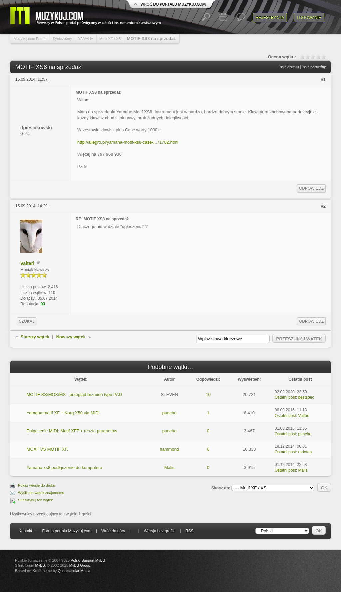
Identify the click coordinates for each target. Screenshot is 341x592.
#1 (323, 79)
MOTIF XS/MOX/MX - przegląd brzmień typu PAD (74, 394)
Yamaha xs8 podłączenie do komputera (64, 467)
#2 (323, 206)
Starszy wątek (35, 336)
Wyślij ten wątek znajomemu (41, 493)
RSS (189, 531)
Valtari (27, 263)
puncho (169, 412)
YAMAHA (85, 39)
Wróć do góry (113, 531)
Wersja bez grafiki (159, 531)
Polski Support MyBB (88, 560)
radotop (305, 452)
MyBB (40, 565)
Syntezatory (62, 39)
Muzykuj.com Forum (30, 39)
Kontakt (25, 531)
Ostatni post (285, 397)
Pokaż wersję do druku (36, 485)
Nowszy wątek (71, 336)
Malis (169, 467)
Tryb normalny (314, 67)
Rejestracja (270, 17)
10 (208, 394)
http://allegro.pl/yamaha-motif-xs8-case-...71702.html (127, 142)
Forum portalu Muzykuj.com (67, 531)
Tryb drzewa (289, 67)
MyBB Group (79, 565)
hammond (169, 449)
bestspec (306, 397)
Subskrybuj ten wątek (35, 500)
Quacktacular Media (74, 571)
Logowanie (309, 17)
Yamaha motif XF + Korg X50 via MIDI (63, 412)
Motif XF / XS (110, 39)
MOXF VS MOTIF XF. (47, 449)
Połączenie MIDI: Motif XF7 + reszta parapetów (72, 430)
